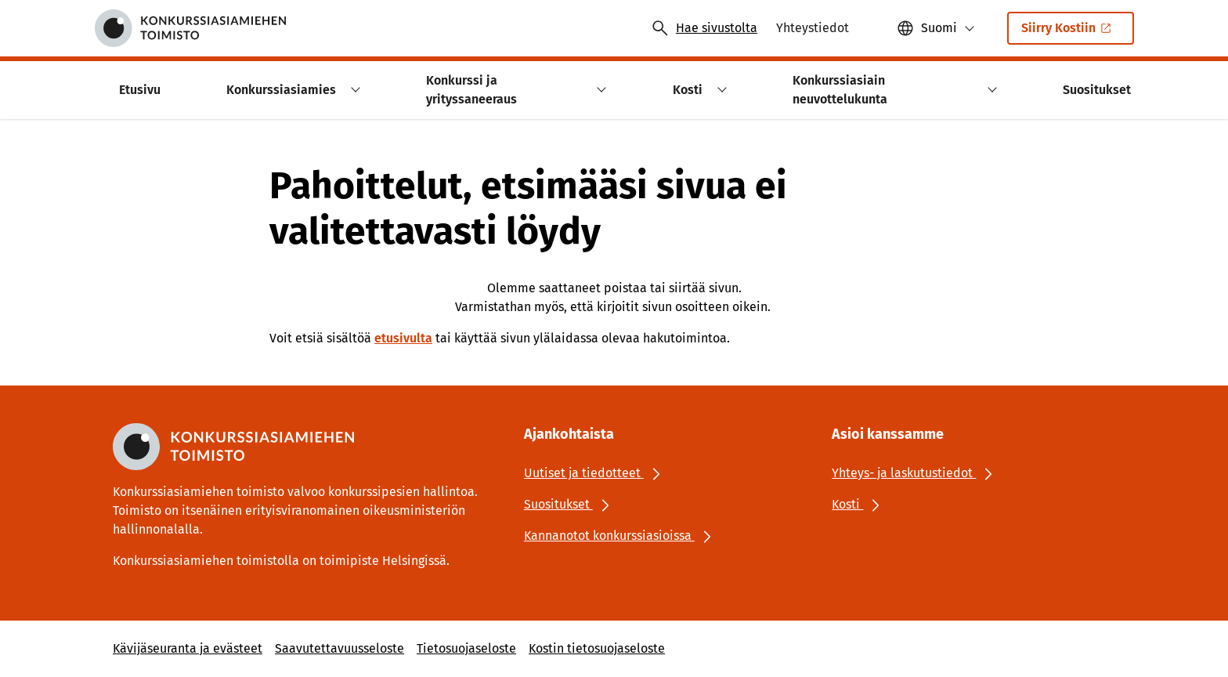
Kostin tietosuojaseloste (597, 648)
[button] (936, 28)
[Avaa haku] (704, 28)
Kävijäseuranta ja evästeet (187, 648)
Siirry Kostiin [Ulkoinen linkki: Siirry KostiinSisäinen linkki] (1067, 32)
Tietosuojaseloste (466, 648)
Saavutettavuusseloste (339, 648)
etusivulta (403, 338)
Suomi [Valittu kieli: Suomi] (939, 27)
